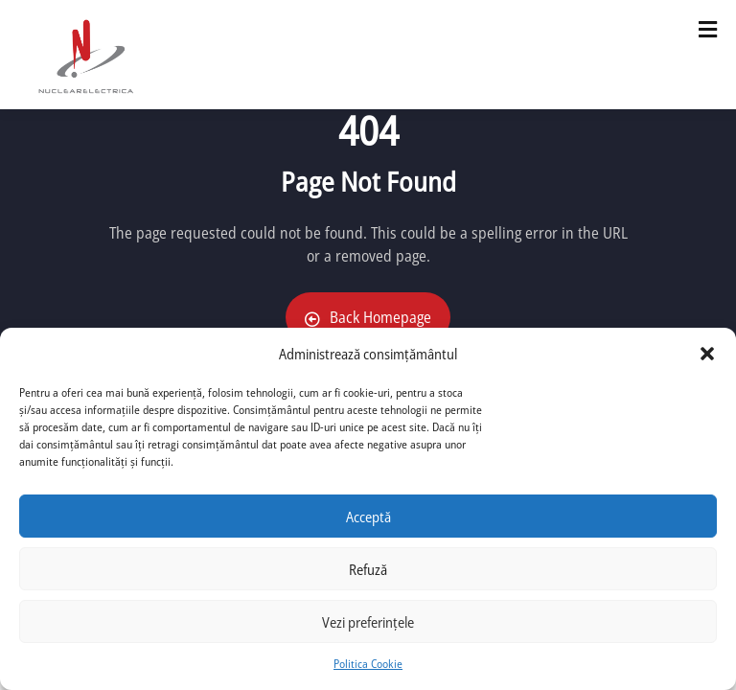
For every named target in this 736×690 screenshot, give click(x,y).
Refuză (368, 569)
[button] (707, 353)
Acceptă (368, 516)
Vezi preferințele (368, 622)
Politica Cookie (368, 664)
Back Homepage (368, 317)
